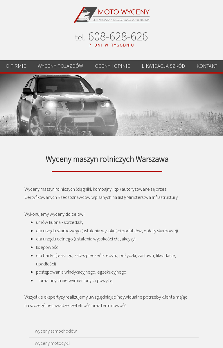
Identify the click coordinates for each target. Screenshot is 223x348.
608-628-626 (111, 37)
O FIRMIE (16, 66)
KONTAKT (207, 66)
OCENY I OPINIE (112, 66)
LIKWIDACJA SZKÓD (163, 66)
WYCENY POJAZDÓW (60, 66)
